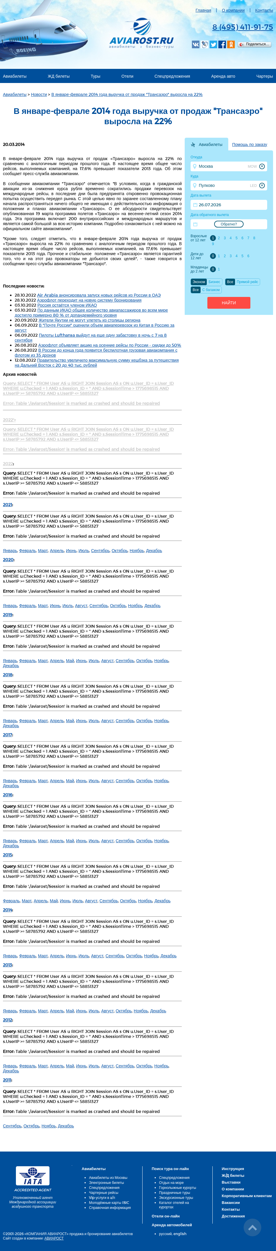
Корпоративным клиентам (247, 1195)
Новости (39, 94)
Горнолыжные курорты (177, 1187)
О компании (233, 10)
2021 (7, 504)
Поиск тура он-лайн (170, 1168)
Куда (194, 176)
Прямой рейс (247, 282)
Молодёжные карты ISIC (109, 1202)
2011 (7, 1079)
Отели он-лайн (166, 1216)
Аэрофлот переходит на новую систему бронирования (89, 300)
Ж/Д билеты (233, 1175)
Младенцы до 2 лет (199, 269)
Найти (229, 302)
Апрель (57, 550)
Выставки (231, 1182)
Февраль (27, 550)
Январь (10, 550)
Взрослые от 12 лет (199, 238)
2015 (7, 854)
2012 (7, 1019)
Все (230, 282)
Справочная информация (110, 1207)
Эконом (199, 282)
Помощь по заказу (249, 144)
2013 (7, 964)
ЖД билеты (59, 76)
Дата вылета (201, 195)
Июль (84, 550)
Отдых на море (171, 1182)
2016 (7, 794)
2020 (8, 559)
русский (165, 1234)
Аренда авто (223, 76)
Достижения (233, 1216)
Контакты (264, 10)
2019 (7, 614)
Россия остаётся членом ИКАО (67, 305)
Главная (203, 10)
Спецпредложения (172, 76)
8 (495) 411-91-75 (242, 26)
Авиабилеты (15, 76)
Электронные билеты (106, 1182)
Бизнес (214, 282)
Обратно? (229, 224)
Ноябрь (137, 550)
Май (70, 660)
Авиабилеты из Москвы (108, 1177)
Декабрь (154, 550)
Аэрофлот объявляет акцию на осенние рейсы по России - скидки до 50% (109, 345)
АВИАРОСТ (54, 1238)
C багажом (211, 290)
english (179, 1234)
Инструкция (233, 1168)
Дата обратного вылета (210, 215)
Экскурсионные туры (176, 1197)
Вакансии (231, 1202)
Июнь (71, 550)
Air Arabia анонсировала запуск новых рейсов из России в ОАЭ (99, 295)
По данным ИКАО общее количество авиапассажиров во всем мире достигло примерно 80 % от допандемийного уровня (91, 313)
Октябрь (120, 550)
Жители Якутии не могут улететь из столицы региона (90, 320)
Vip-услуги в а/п (102, 1197)
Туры (95, 76)
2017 (7, 734)
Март (43, 550)
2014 (7, 909)
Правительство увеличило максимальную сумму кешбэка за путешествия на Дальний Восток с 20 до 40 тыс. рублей (97, 363)
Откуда (196, 157)
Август (81, 605)
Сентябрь (100, 550)
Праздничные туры (174, 1192)
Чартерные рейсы (103, 1192)
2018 (7, 674)
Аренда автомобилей (172, 1224)
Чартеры (264, 76)
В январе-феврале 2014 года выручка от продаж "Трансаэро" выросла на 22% (127, 94)
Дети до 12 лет (197, 256)
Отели (127, 76)
